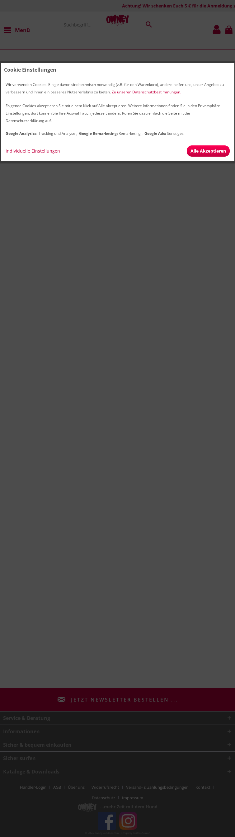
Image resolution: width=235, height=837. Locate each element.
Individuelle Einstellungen (33, 151)
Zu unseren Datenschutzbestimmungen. (146, 92)
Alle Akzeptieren (208, 151)
